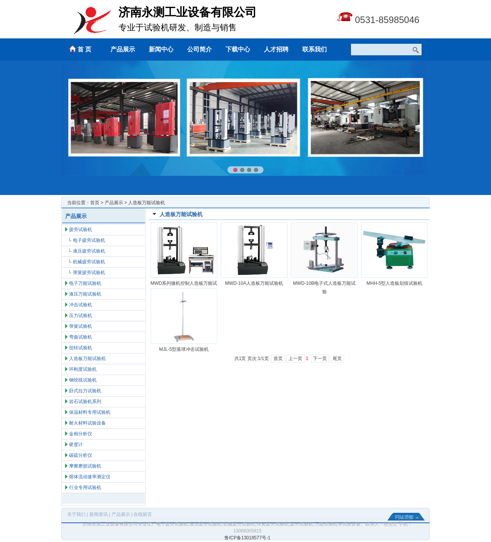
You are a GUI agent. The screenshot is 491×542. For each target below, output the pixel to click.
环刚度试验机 (83, 369)
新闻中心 (161, 49)
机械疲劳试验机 (89, 261)
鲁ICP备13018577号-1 (247, 537)
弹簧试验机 (80, 326)
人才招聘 (276, 49)
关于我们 (76, 514)
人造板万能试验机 (87, 358)
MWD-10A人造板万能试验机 (254, 283)
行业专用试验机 (85, 487)
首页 (94, 202)
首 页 (84, 49)
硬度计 (76, 444)
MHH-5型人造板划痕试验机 (395, 283)
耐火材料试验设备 (87, 423)
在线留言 (142, 514)
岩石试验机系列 (85, 401)
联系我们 (314, 49)
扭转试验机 (80, 347)
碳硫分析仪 (80, 455)
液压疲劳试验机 (89, 251)
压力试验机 (80, 315)
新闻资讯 (98, 514)
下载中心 (238, 49)
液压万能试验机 (85, 294)
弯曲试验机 (80, 337)
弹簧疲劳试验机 (89, 272)
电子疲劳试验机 (89, 240)
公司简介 (199, 49)
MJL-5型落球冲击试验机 (184, 349)
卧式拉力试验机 (85, 390)
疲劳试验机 (80, 229)
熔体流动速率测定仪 (89, 476)
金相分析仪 (80, 433)
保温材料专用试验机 (89, 412)
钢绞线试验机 (83, 380)
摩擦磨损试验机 (85, 466)
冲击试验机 (80, 304)
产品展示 (122, 49)
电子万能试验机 (85, 283)
